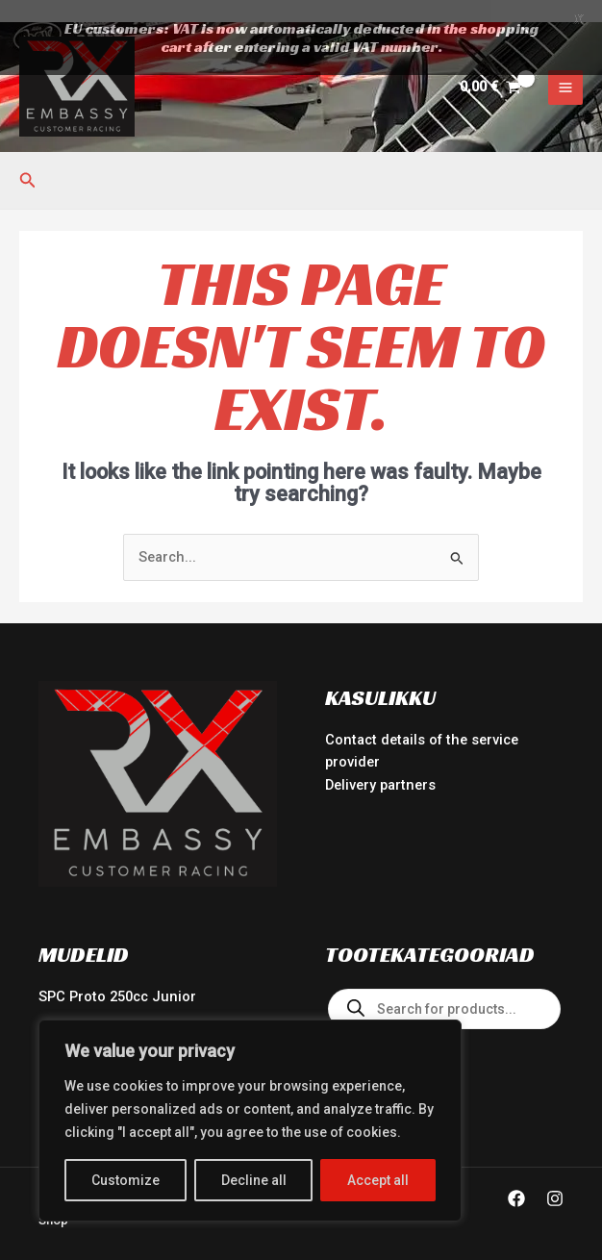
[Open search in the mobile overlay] (444, 987)
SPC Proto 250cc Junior (117, 974)
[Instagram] (555, 1176)
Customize (125, 1180)
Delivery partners (380, 762)
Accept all (378, 1180)
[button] (28, 158)
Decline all (254, 1180)
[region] (250, 1121)
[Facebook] (516, 1176)
